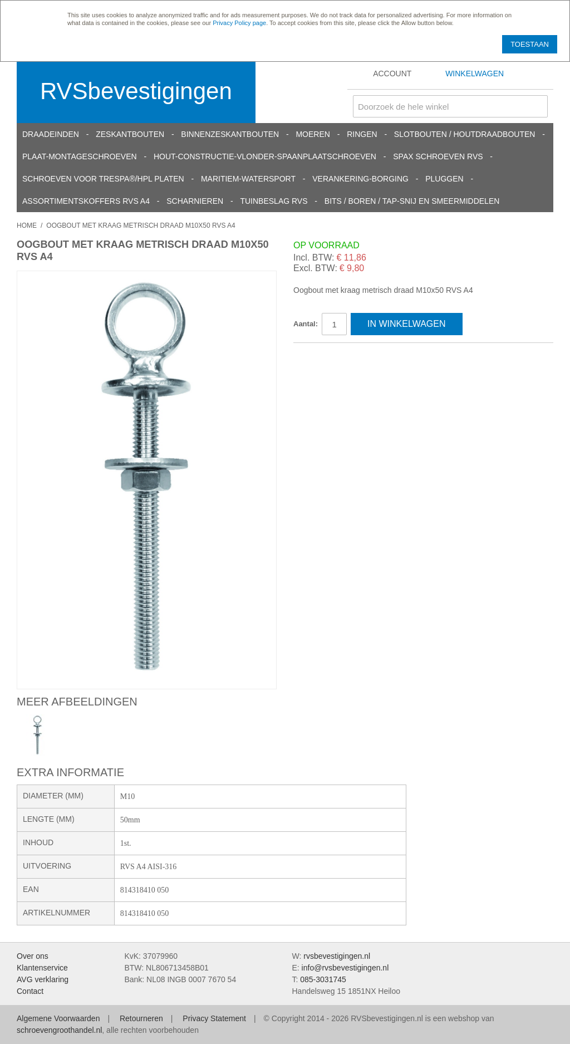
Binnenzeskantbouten (230, 134)
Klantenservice (42, 967)
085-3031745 (323, 979)
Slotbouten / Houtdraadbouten (464, 134)
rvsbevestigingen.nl (336, 956)
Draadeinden (50, 134)
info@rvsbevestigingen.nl (345, 967)
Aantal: (305, 324)
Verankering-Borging (360, 178)
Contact (30, 991)
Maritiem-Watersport (248, 178)
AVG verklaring (42, 979)
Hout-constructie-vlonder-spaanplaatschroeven (265, 156)
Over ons (32, 956)
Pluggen (444, 178)
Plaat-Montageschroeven (79, 156)
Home (27, 225)
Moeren (313, 134)
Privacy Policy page (239, 22)
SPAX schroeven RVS (438, 156)
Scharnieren (194, 201)
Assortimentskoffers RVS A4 (86, 201)
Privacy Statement (214, 1018)
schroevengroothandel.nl (59, 1030)
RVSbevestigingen (136, 91)
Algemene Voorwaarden (58, 1018)
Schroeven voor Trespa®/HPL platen (103, 178)
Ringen (362, 134)
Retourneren (141, 1018)
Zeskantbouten (130, 134)
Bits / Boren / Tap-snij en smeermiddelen (412, 201)
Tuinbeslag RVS (273, 201)
